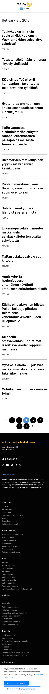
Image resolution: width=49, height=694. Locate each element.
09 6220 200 (10, 459)
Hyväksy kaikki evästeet (16, 683)
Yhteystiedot (8, 662)
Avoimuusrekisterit (10, 586)
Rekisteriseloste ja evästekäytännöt (17, 589)
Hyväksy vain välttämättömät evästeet (22, 689)
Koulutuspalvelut (9, 565)
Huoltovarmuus (8, 635)
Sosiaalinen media (9, 521)
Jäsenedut (6, 571)
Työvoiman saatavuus (11, 552)
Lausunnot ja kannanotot (12, 515)
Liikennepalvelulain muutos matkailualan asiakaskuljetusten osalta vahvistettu (23, 234)
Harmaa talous (8, 537)
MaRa (4, 558)
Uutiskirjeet (7, 618)
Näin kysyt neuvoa (9, 610)
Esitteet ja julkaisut (10, 524)
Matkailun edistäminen (11, 546)
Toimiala (6, 631)
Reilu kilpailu (7, 549)
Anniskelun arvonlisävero (12, 534)
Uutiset (5, 506)
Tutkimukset (7, 649)
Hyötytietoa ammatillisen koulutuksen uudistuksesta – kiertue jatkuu (23, 107)
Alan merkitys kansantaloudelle (15, 641)
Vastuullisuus (7, 638)
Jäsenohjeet (7, 509)
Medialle (5, 595)
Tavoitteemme (8, 530)
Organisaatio (7, 574)
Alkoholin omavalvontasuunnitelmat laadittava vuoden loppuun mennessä (22, 343)
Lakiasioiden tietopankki (12, 616)
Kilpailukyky (7, 543)
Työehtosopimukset (10, 607)
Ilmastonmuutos (9, 540)
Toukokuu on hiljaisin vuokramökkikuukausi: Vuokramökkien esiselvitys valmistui (22, 37)
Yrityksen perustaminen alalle (14, 655)
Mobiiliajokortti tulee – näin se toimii (24, 391)
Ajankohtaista (8, 502)
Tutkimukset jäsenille (11, 621)
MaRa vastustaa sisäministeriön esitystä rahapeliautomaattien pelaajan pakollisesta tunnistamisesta (20, 135)
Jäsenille (6, 603)
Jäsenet (5, 562)
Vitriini (4, 518)
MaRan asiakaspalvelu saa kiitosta (21, 258)
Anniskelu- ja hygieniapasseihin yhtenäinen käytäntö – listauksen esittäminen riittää (24, 282)
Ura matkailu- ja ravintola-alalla (15, 652)
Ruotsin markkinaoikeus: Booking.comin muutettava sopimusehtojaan (22, 188)
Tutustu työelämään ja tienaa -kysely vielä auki (24, 61)
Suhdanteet (7, 644)
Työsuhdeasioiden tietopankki (14, 613)
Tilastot (5, 647)
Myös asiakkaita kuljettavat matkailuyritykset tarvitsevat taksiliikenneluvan (24, 369)
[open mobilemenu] (24, 8)
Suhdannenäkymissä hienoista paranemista (19, 210)
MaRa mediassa (8, 577)
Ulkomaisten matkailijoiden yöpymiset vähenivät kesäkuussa (22, 164)
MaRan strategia (9, 580)
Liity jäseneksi (7, 568)
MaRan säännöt (8, 583)
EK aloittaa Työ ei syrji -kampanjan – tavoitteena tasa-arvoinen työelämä (20, 83)
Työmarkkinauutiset (10, 624)
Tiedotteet (6, 512)
